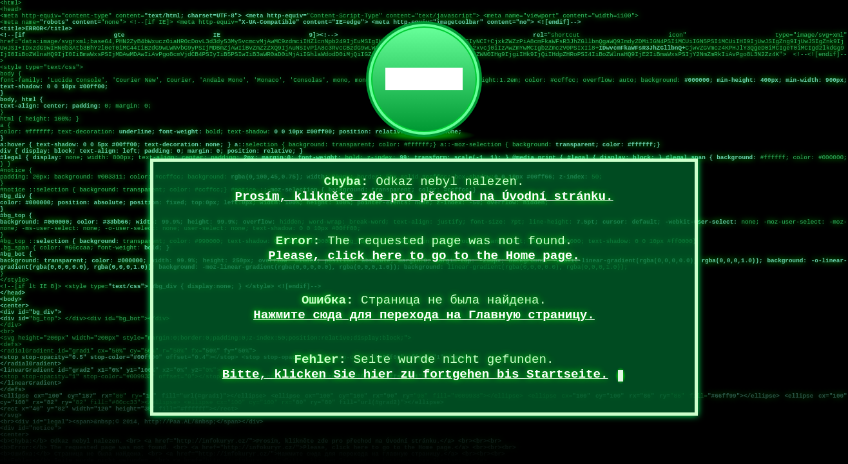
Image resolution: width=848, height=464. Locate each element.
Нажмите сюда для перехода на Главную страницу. (424, 315)
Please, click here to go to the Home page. (424, 256)
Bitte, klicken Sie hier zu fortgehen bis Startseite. (415, 374)
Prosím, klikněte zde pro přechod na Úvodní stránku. (424, 196)
